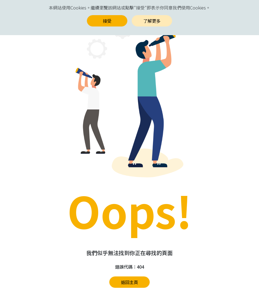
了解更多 (152, 21)
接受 (107, 21)
